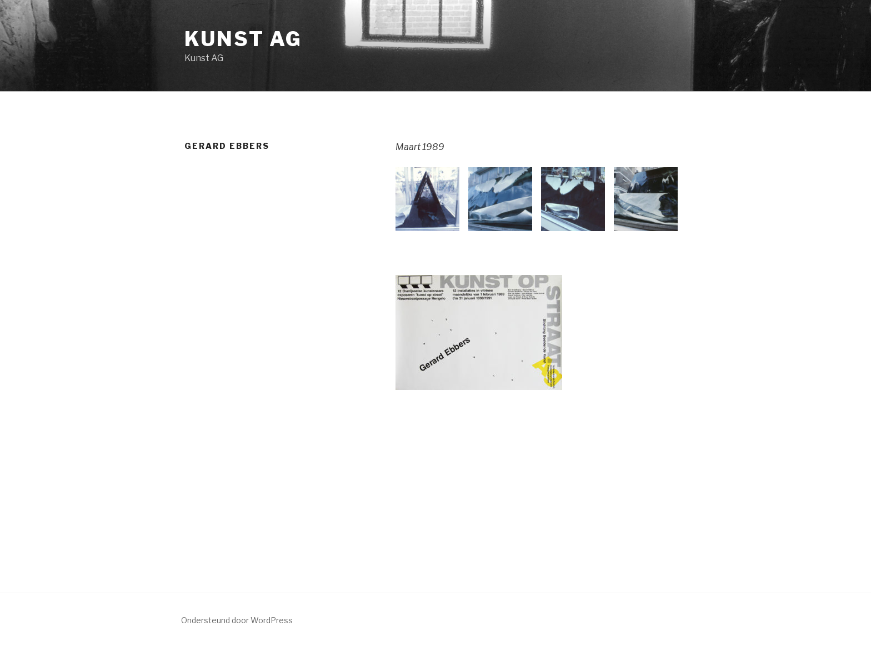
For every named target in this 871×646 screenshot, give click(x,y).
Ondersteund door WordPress (237, 620)
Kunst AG (243, 39)
